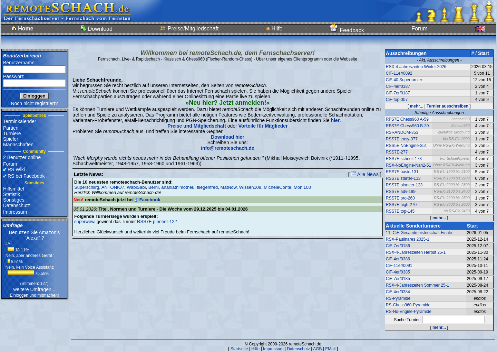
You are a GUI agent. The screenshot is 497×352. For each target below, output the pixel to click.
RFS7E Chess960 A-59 (407, 119)
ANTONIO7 (112, 187)
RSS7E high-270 (401, 204)
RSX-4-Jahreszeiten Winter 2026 (416, 66)
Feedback (347, 30)
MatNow (229, 187)
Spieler (10, 139)
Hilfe (274, 28)
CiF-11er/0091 (399, 265)
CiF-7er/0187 (398, 93)
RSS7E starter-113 (403, 178)
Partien (10, 128)
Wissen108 (250, 187)
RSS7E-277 (397, 152)
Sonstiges (13, 200)
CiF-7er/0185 (398, 278)
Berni (153, 187)
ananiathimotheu (177, 187)
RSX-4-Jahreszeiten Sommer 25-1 (417, 285)
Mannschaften (18, 144)
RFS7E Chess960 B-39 (407, 125)
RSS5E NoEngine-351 (406, 145)
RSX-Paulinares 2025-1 (407, 239)
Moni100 (302, 187)
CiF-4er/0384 (398, 291)
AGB (317, 348)
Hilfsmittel (13, 189)
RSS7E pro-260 (400, 198)
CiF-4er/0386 (398, 259)
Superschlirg (86, 187)
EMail (330, 348)
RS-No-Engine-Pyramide (408, 311)
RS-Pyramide (398, 298)
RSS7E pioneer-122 (157, 221)
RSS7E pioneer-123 (404, 185)
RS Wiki (16, 169)
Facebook (149, 199)
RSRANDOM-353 (402, 132)
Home (22, 28)
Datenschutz (16, 205)
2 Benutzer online (22, 157)
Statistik (11, 194)
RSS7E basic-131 (402, 171)
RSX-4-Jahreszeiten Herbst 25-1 (416, 252)
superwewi (84, 221)
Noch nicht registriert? (34, 103)
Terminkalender (19, 121)
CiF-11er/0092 (399, 73)
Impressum (15, 212)
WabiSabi (136, 187)
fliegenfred (207, 187)
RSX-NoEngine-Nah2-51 (408, 165)
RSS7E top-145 (400, 211)
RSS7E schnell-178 (404, 158)
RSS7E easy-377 (402, 139)
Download (97, 29)
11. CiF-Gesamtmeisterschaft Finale (419, 232)
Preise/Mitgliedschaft (189, 28)
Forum (419, 28)
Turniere (12, 133)
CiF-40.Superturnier (404, 79)
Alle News (365, 174)
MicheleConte (277, 187)
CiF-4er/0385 (398, 272)
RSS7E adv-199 (401, 191)
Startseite (239, 348)
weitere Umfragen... (34, 289)
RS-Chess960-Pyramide (408, 305)
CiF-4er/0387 (398, 86)
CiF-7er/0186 (398, 245)
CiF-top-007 (397, 99)
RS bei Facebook (26, 176)
